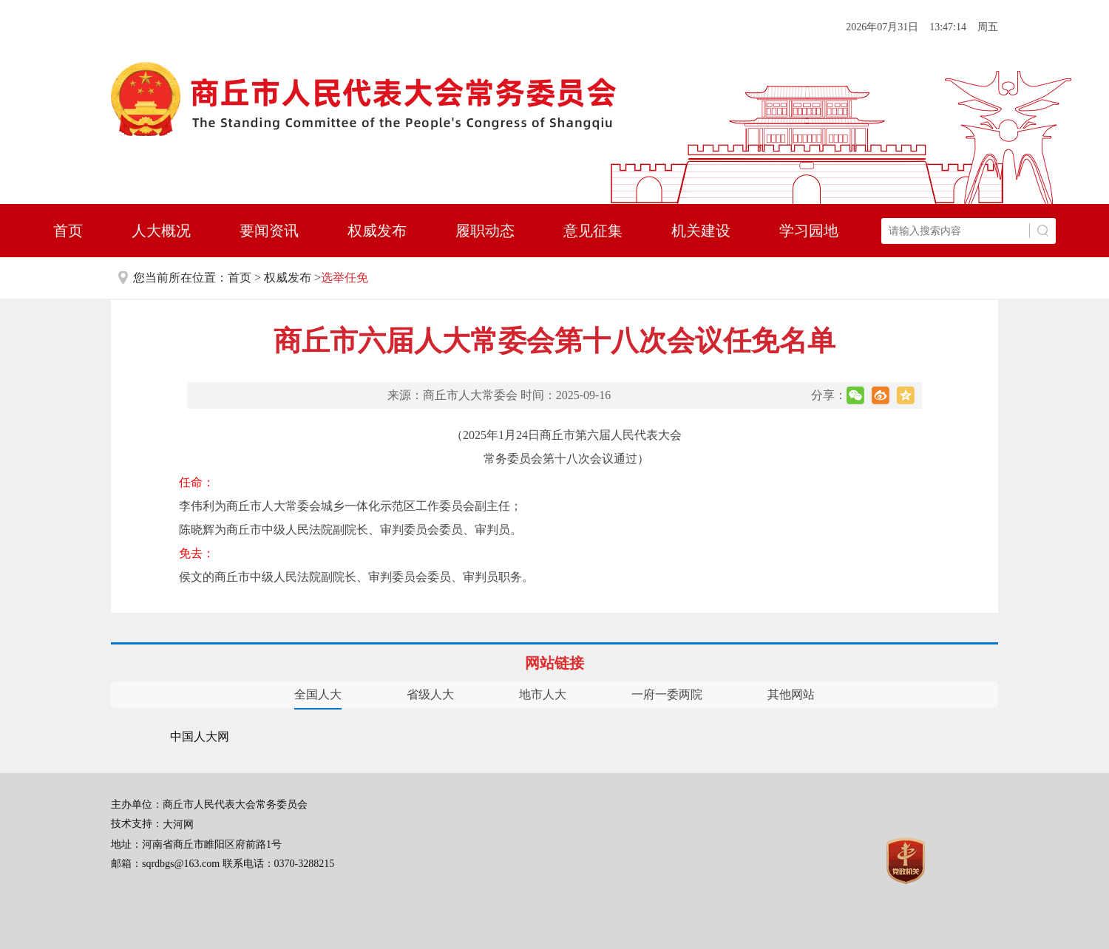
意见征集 (593, 230)
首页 (68, 230)
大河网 (178, 824)
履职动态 (485, 230)
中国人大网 (199, 736)
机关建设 (700, 230)
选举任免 (344, 277)
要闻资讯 (269, 230)
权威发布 (377, 230)
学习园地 (808, 230)
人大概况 (161, 230)
